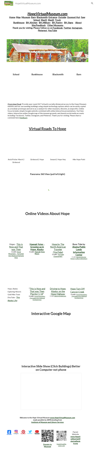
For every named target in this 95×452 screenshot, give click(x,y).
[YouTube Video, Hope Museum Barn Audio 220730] (78, 86)
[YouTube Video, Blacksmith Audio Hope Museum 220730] (58, 86)
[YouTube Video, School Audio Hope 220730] (16, 86)
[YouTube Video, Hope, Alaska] (58, 231)
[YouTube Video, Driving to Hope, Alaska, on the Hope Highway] (58, 276)
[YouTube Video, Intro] (37, 276)
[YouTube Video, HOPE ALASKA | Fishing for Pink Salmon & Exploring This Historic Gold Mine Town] (16, 276)
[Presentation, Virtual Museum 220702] (51, 391)
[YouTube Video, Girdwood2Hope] (37, 147)
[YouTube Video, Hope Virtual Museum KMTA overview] (16, 231)
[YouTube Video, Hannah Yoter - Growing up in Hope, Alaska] (37, 231)
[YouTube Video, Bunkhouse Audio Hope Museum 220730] (37, 86)
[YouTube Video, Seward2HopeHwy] (58, 147)
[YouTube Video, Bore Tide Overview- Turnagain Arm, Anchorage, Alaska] (78, 231)
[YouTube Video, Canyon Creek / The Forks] (78, 276)
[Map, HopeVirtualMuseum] (51, 337)
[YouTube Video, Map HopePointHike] (78, 147)
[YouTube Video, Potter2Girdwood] (16, 147)
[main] (47, 22)
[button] (92, 3)
